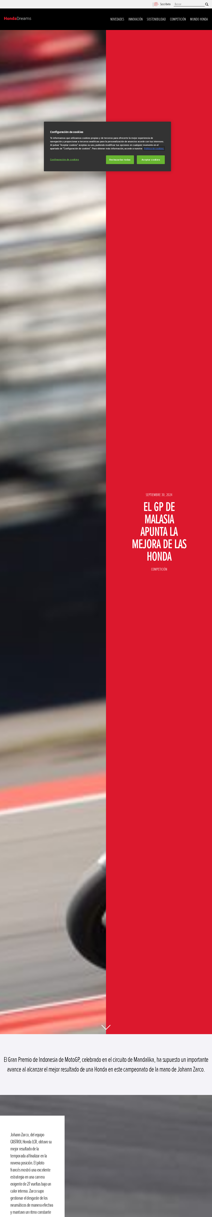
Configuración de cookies (64, 159)
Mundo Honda (199, 19)
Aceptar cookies (151, 159)
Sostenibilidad (156, 19)
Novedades (117, 19)
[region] (107, 146)
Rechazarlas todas (120, 159)
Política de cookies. (154, 148)
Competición (178, 19)
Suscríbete (162, 4)
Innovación (135, 19)
